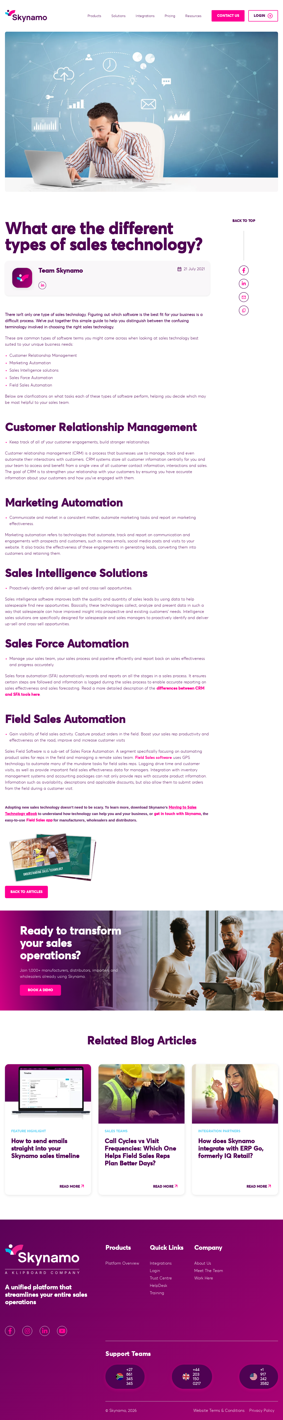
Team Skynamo (60, 271)
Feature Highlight (28, 1131)
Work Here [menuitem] (203, 1278)
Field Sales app (39, 820)
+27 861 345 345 (124, 1376)
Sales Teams (116, 1131)
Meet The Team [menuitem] (208, 1271)
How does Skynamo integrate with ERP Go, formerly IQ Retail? (230, 1148)
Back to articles (26, 892)
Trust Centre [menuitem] (161, 1278)
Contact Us (228, 16)
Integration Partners (219, 1131)
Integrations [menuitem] (161, 1263)
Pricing (170, 16)
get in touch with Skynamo (177, 814)
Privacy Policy (261, 1411)
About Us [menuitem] (202, 1263)
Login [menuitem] (155, 1271)
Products (95, 16)
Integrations (146, 16)
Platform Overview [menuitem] (122, 1263)
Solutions (118, 16)
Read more (70, 1186)
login (259, 16)
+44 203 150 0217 (191, 1376)
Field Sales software (153, 758)
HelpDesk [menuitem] (158, 1286)
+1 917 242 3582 (259, 1376)
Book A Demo (40, 990)
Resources (193, 16)
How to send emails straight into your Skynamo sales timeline (45, 1148)
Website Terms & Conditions (219, 1411)
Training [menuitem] (157, 1293)
